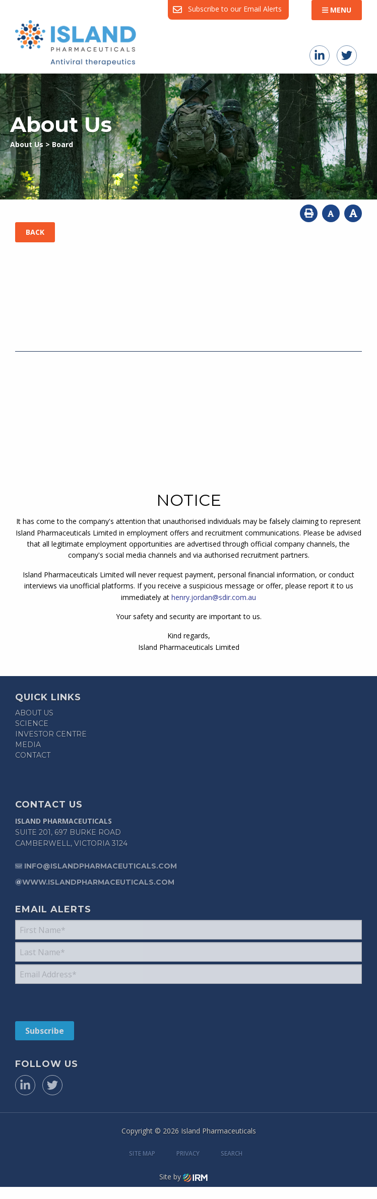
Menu (336, 10)
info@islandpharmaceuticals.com (100, 866)
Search (231, 1153)
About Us (34, 712)
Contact (32, 755)
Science (31, 723)
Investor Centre (51, 734)
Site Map (142, 1153)
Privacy (188, 1153)
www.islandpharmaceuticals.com (98, 882)
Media (28, 744)
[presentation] (76, 1002)
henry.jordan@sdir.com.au (213, 597)
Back (35, 232)
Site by (183, 1177)
